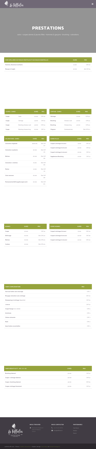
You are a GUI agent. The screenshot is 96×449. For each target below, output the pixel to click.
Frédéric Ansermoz (25, 446)
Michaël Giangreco (54, 446)
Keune (75, 433)
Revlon (75, 430)
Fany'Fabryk (44, 446)
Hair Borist (76, 428)
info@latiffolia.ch (58, 430)
